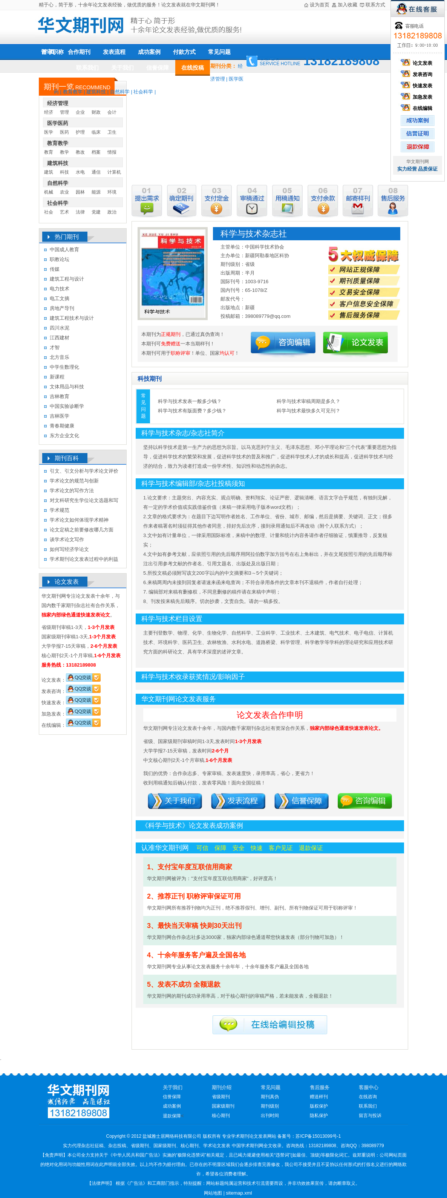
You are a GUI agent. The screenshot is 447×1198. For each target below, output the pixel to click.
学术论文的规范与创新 (74, 481)
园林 (80, 192)
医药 (64, 132)
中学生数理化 (64, 367)
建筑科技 (96, 92)
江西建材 (59, 337)
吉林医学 (59, 416)
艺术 (64, 212)
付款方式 (184, 52)
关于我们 (122, 67)
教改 (80, 152)
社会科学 (143, 92)
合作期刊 (79, 52)
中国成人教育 (64, 249)
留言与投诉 (370, 1115)
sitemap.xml (239, 1193)
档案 (96, 152)
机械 (48, 192)
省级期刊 (221, 1096)
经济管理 (57, 103)
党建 (96, 212)
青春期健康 (62, 426)
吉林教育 (59, 396)
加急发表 (417, 97)
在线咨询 (368, 1096)
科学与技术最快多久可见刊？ (308, 411)
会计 (111, 112)
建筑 (48, 172)
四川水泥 (59, 328)
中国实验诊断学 (67, 406)
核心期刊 (221, 1115)
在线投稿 (192, 67)
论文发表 (417, 63)
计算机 (114, 172)
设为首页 (319, 5)
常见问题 (219, 52)
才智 (55, 347)
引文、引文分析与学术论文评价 (84, 471)
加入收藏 (347, 5)
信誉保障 (157, 67)
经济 (48, 112)
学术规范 (59, 510)
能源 (96, 192)
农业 (64, 192)
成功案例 (149, 52)
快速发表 (417, 86)
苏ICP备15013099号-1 (318, 1136)
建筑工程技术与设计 (72, 318)
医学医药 (57, 123)
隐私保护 (319, 1115)
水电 (80, 172)
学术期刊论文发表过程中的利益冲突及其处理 (84, 560)
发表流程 (114, 52)
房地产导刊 (62, 308)
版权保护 (319, 1106)
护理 (80, 132)
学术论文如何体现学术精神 (79, 520)
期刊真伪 (270, 1096)
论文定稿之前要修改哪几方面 (81, 530)
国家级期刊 (223, 1106)
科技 (64, 172)
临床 (96, 132)
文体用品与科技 (67, 386)
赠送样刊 (319, 1096)
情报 (111, 152)
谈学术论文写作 (67, 539)
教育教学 (73, 92)
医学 (48, 132)
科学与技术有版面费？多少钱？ (192, 411)
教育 (48, 152)
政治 (111, 212)
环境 (111, 192)
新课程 (57, 377)
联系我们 (87, 67)
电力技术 (59, 288)
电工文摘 (59, 298)
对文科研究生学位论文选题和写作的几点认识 (84, 501)
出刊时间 (270, 1115)
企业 (80, 112)
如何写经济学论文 (69, 549)
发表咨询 (417, 74)
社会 (48, 212)
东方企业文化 (64, 435)
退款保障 (172, 1116)
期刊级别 (270, 1106)
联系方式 (375, 5)
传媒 (55, 269)
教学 (64, 152)
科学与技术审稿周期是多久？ (308, 401)
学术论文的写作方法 (72, 490)
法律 (80, 212)
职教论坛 (59, 259)
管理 (64, 112)
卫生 (111, 132)
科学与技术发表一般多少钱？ (190, 401)
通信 (96, 172)
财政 (96, 112)
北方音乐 (59, 357)
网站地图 (213, 1193)
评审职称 (52, 52)
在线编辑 (417, 108)
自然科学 (120, 92)
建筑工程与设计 (67, 279)
